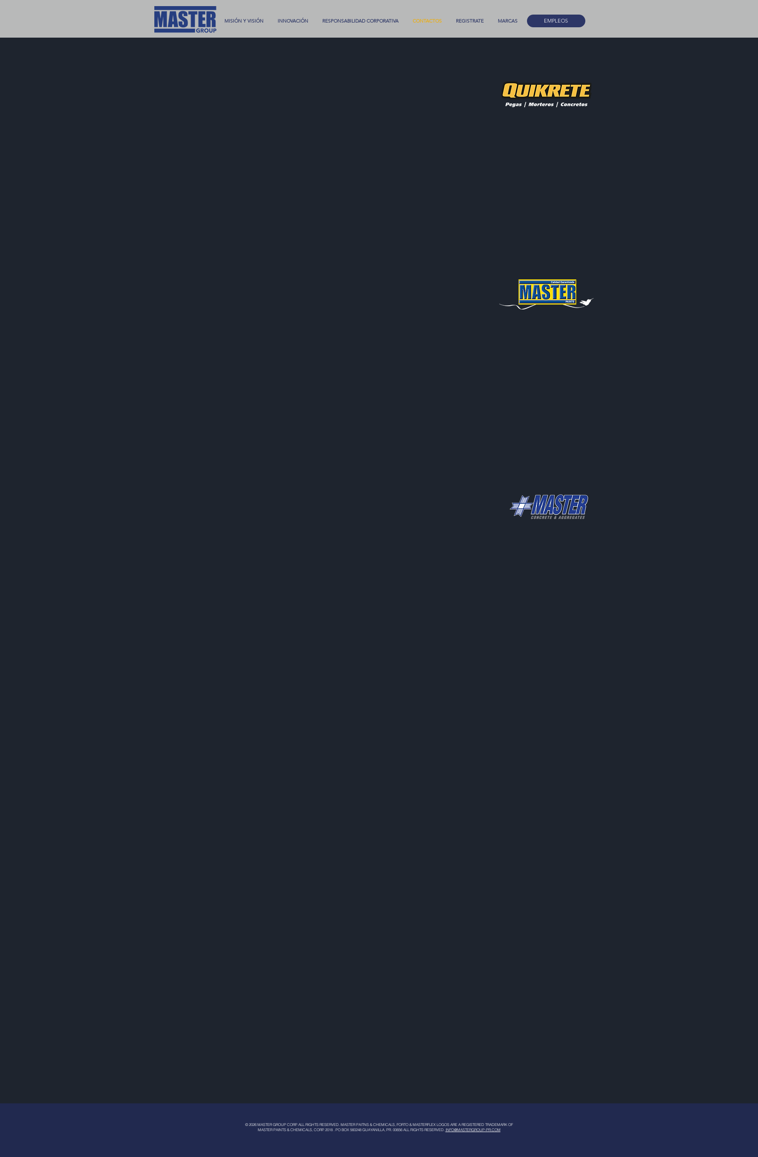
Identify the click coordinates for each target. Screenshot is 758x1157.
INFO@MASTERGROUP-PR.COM (473, 1129)
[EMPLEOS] (556, 21)
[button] (508, 21)
